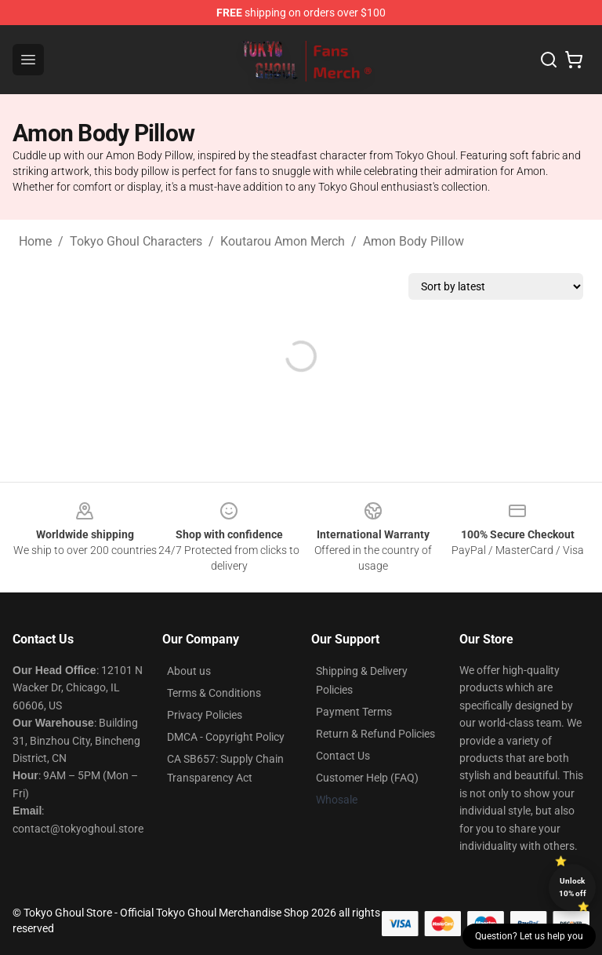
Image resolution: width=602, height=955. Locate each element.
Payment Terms (354, 711)
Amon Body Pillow (413, 241)
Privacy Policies (204, 715)
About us (189, 671)
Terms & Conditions (214, 693)
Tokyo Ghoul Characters (136, 241)
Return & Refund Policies (375, 733)
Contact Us (343, 755)
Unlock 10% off (572, 887)
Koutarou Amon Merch (282, 241)
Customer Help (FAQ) (367, 777)
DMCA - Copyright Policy (226, 737)
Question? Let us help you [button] (529, 936)
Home (35, 241)
